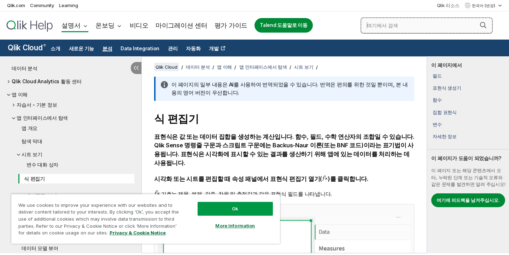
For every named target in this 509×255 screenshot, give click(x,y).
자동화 (193, 48)
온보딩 (104, 25)
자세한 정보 (445, 136)
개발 (214, 48)
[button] (483, 25)
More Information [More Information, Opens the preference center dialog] (235, 225)
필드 (437, 76)
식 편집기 (34, 179)
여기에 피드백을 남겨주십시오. (468, 200)
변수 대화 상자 (42, 165)
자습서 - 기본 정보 (37, 105)
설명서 (71, 25)
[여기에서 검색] (426, 25)
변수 (437, 124)
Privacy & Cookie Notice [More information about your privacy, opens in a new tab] (138, 233)
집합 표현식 (445, 112)
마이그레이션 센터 (181, 25)
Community (42, 5)
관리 (173, 48)
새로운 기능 (81, 48)
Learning (68, 5)
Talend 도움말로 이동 (284, 25)
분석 (107, 48)
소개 (55, 48)
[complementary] (468, 154)
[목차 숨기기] (136, 68)
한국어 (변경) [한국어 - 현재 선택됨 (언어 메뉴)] (484, 5)
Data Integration (140, 48)
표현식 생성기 (447, 88)
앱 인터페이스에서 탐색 (42, 118)
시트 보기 (32, 154)
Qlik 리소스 (448, 5)
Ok (235, 208)
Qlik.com (16, 5)
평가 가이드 (231, 25)
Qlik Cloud (27, 47)
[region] (145, 219)
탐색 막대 (32, 141)
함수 (437, 100)
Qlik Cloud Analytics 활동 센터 (47, 81)
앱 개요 (29, 128)
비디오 (139, 25)
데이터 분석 (24, 68)
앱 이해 (20, 94)
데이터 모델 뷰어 (40, 248)
